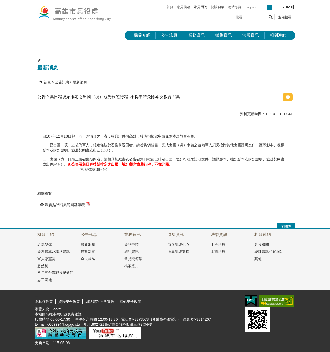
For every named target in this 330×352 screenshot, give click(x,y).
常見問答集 (133, 259)
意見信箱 (183, 7)
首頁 (170, 7)
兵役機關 (261, 245)
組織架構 (44, 245)
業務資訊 (196, 35)
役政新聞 (88, 252)
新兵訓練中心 (178, 245)
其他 (258, 259)
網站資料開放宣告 (99, 301)
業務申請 (131, 245)
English (250, 7)
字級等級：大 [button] (275, 7)
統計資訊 (131, 252)
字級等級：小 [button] (264, 7)
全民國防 (88, 259)
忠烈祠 (42, 266)
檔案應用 (131, 266)
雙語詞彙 (217, 7)
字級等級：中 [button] (269, 7)
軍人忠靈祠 (46, 259)
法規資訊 (250, 35)
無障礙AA (276, 301)
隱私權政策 (44, 301)
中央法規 (218, 245)
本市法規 (218, 252)
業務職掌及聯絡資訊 (53, 252)
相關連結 (278, 35)
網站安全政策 (130, 301)
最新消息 (80, 82)
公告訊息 (169, 35)
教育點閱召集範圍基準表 (67, 204)
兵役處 (78, 13)
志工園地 (44, 280)
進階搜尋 (285, 17)
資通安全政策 (69, 301)
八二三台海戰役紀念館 (55, 273)
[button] (270, 16)
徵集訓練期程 (178, 252)
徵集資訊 (223, 35)
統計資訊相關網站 (268, 252)
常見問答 (200, 7)
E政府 (251, 301)
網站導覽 (234, 7)
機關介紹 (142, 35)
